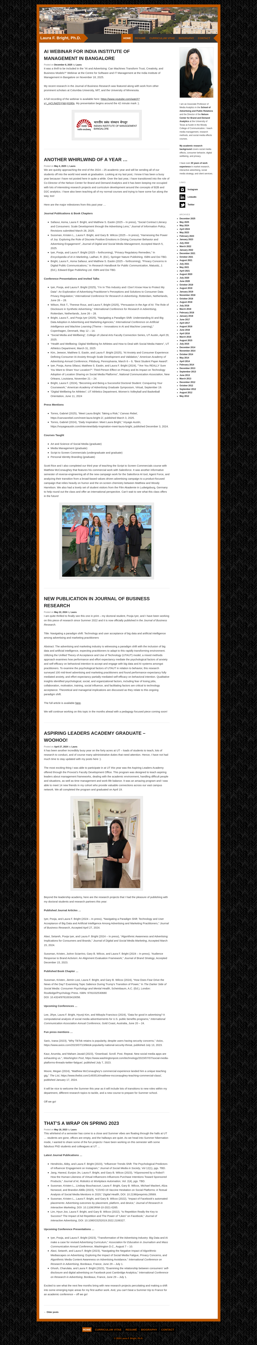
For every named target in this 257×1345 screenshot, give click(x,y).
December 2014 (187, 347)
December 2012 (187, 382)
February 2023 (187, 236)
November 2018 (187, 295)
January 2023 (186, 239)
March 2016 (185, 337)
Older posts (51, 1312)
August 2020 (186, 274)
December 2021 (187, 253)
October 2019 (186, 285)
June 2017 (185, 319)
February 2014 (187, 364)
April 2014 (185, 361)
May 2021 (184, 267)
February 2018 (187, 312)
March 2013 (185, 378)
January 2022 (186, 250)
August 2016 (186, 326)
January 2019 (186, 291)
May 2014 (184, 358)
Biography (186, 38)
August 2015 (186, 340)
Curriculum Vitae (162, 38)
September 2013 (188, 371)
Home (127, 38)
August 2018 (186, 302)
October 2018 (186, 298)
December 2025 (187, 218)
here (78, 702)
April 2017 (185, 323)
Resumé (140, 38)
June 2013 (185, 375)
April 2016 (185, 333)
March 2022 (185, 246)
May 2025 (184, 222)
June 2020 (185, 281)
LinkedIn (188, 197)
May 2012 (184, 396)
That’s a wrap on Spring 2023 (81, 1123)
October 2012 (186, 385)
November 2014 (187, 351)
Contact (204, 38)
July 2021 (184, 264)
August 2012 (186, 392)
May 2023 (184, 232)
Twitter (187, 205)
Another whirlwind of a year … (85, 159)
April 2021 (185, 271)
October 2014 (186, 354)
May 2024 (184, 225)
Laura (79, 65)
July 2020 (184, 278)
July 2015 (184, 344)
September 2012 (188, 389)
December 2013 (187, 368)
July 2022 (184, 243)
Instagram (189, 189)
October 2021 (186, 257)
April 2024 (185, 229)
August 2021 (186, 260)
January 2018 (186, 316)
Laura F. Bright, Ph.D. (60, 38)
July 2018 (184, 305)
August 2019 (186, 288)
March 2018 (185, 309)
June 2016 (185, 330)
